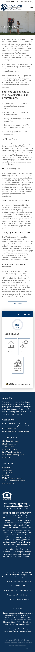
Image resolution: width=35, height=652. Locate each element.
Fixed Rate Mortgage (10, 441)
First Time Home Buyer (11, 452)
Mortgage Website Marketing (17, 640)
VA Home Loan (8, 447)
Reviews (5, 475)
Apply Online (7, 473)
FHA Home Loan (9, 444)
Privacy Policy (8, 483)
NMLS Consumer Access (12, 478)
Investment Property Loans (13, 455)
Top (27, 648)
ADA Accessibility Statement (13, 481)
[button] (17, 304)
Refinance (6, 457)
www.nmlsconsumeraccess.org (19, 631)
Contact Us (6, 467)
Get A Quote (7, 470)
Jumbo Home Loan (9, 449)
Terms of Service (19, 645)
